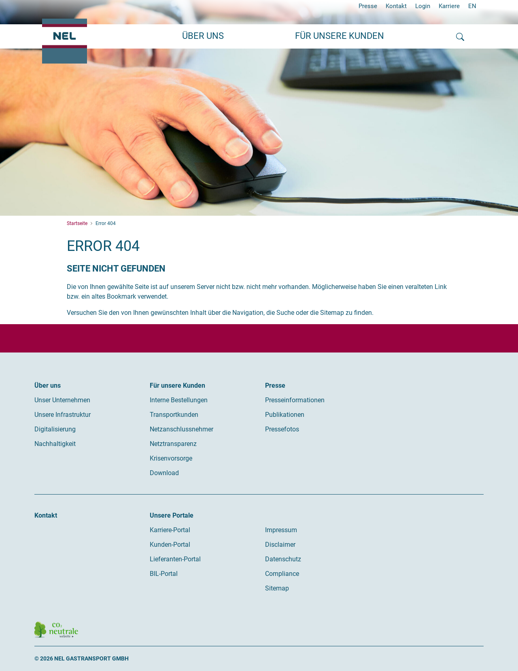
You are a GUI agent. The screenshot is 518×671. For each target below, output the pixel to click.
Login (422, 6)
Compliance (282, 574)
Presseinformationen (295, 400)
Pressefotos (282, 429)
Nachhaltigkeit (55, 444)
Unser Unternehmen (62, 400)
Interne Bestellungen (179, 400)
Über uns (47, 385)
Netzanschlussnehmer (181, 429)
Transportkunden (174, 414)
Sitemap (277, 588)
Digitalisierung (55, 429)
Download (164, 473)
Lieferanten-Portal (175, 559)
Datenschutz (283, 559)
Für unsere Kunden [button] (339, 36)
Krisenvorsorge (171, 458)
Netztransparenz (173, 444)
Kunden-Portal (170, 544)
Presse (368, 6)
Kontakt (396, 6)
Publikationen (284, 414)
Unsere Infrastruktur (62, 414)
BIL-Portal (164, 574)
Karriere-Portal (170, 530)
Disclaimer (280, 544)
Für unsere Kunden (177, 385)
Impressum (281, 530)
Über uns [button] (203, 36)
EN (472, 6)
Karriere (449, 6)
